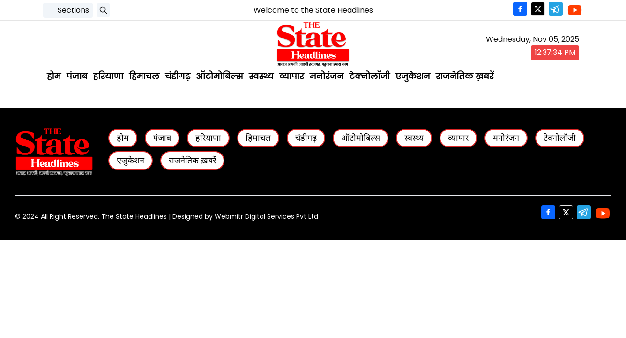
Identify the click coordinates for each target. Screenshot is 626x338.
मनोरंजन (327, 76)
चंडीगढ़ (177, 76)
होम (54, 76)
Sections (68, 10)
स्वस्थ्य (261, 76)
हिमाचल (144, 76)
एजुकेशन (412, 76)
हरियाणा (108, 76)
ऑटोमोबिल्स (219, 76)
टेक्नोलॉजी (369, 76)
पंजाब (77, 76)
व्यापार (291, 76)
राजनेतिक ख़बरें (465, 76)
